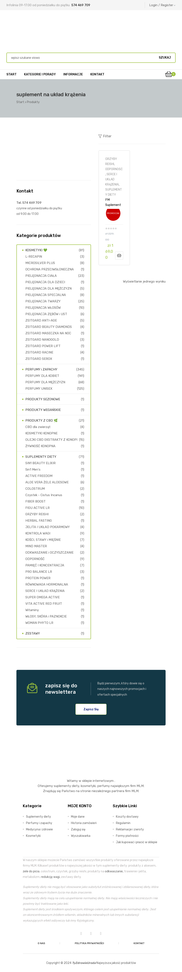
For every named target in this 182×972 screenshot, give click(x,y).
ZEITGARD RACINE (39, 352)
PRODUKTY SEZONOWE (42, 399)
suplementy (62, 786)
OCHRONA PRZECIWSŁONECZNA (49, 269)
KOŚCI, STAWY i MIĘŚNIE (43, 540)
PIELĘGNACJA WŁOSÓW (43, 308)
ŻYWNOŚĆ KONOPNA (40, 446)
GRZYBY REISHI (37, 514)
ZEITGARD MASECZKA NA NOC (48, 333)
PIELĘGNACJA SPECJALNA (45, 295)
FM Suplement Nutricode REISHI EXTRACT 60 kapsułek (114, 202)
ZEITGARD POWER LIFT (43, 346)
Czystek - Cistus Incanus (43, 495)
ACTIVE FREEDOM (38, 476)
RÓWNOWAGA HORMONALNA (46, 584)
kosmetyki (88, 786)
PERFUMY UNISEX (38, 389)
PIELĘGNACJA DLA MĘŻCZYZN (48, 288)
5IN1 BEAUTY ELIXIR (40, 463)
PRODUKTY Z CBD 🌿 (41, 420)
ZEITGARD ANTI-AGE (41, 320)
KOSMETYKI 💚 (36, 250)
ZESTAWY (32, 633)
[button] (91, 709)
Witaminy (32, 610)
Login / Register (162, 5)
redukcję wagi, (50, 877)
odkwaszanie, (114, 871)
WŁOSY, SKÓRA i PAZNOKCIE (46, 616)
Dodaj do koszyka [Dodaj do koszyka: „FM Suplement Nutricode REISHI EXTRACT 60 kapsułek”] (119, 255)
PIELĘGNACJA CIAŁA (41, 276)
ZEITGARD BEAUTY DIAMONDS (48, 327)
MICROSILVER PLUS (40, 263)
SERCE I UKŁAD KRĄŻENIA (112, 179)
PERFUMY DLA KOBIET (42, 376)
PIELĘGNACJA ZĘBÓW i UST (46, 314)
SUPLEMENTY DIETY (40, 457)
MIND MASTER (36, 546)
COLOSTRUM (35, 489)
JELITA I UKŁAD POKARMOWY (47, 527)
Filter (104, 136)
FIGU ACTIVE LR (37, 508)
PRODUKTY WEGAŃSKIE (43, 410)
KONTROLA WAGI (37, 533)
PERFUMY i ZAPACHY (41, 369)
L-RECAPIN (33, 256)
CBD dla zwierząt (38, 427)
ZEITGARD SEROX (38, 359)
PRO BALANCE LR (38, 572)
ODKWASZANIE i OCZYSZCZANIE (49, 552)
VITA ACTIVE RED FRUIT (43, 604)
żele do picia (31, 871)
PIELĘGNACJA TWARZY (43, 301)
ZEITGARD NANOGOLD (42, 340)
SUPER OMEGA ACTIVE (42, 597)
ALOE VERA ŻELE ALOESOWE (47, 482)
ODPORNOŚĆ (114, 169)
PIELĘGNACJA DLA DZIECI (45, 282)
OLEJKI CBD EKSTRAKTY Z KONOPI (51, 440)
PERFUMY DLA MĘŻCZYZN (45, 382)
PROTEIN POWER (38, 578)
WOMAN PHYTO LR (39, 623)
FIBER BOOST (35, 501)
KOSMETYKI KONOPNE (41, 433)
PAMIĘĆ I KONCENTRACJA (44, 565)
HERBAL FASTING (38, 521)
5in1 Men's (32, 469)
